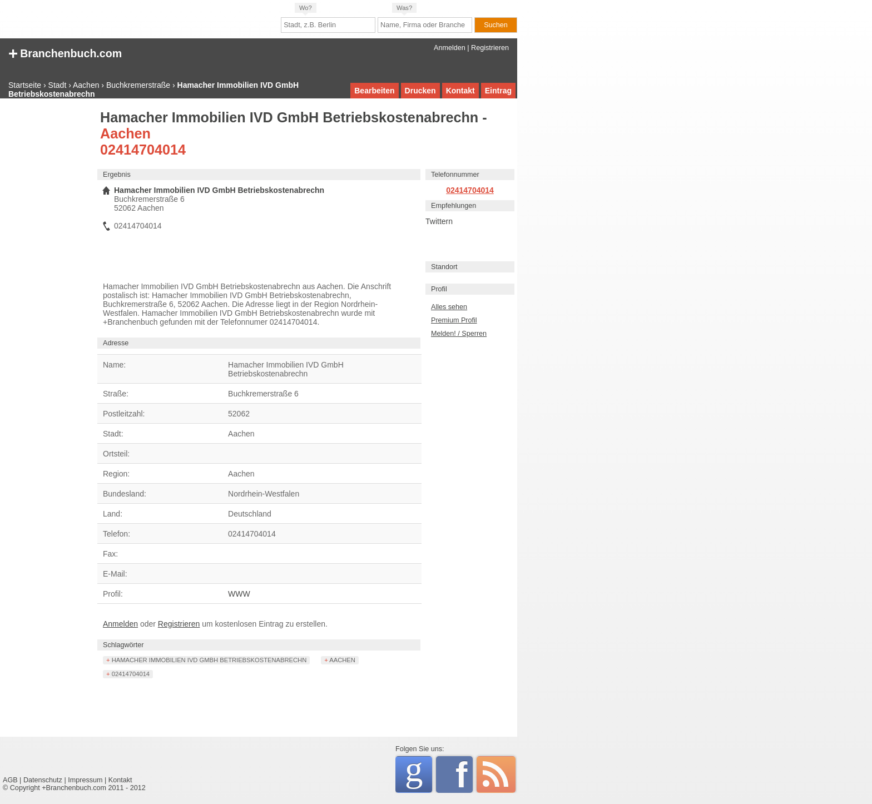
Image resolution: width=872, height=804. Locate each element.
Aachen (86, 85)
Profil (439, 289)
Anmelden (449, 48)
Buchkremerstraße (138, 85)
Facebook (464, 774)
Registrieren (490, 48)
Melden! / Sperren (459, 334)
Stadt (57, 85)
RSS (496, 774)
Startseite (24, 85)
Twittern (439, 221)
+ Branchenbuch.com (65, 52)
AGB (10, 780)
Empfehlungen (453, 206)
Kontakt (460, 90)
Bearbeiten (374, 90)
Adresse (115, 343)
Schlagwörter (123, 645)
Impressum (85, 780)
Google (418, 772)
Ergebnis (117, 174)
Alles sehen (449, 307)
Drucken (420, 90)
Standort (444, 267)
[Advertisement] (47, 278)
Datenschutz (42, 780)
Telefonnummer (455, 174)
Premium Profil (454, 320)
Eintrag (498, 90)
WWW (239, 593)
